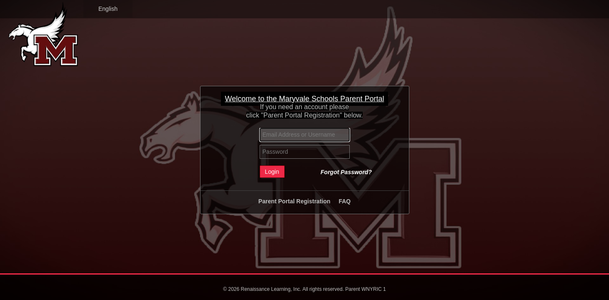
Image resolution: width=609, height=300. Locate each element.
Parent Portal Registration (294, 201)
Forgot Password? (346, 172)
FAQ (344, 201)
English (108, 8)
